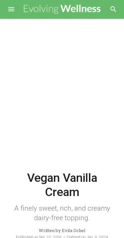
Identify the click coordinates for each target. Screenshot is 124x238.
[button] (11, 10)
